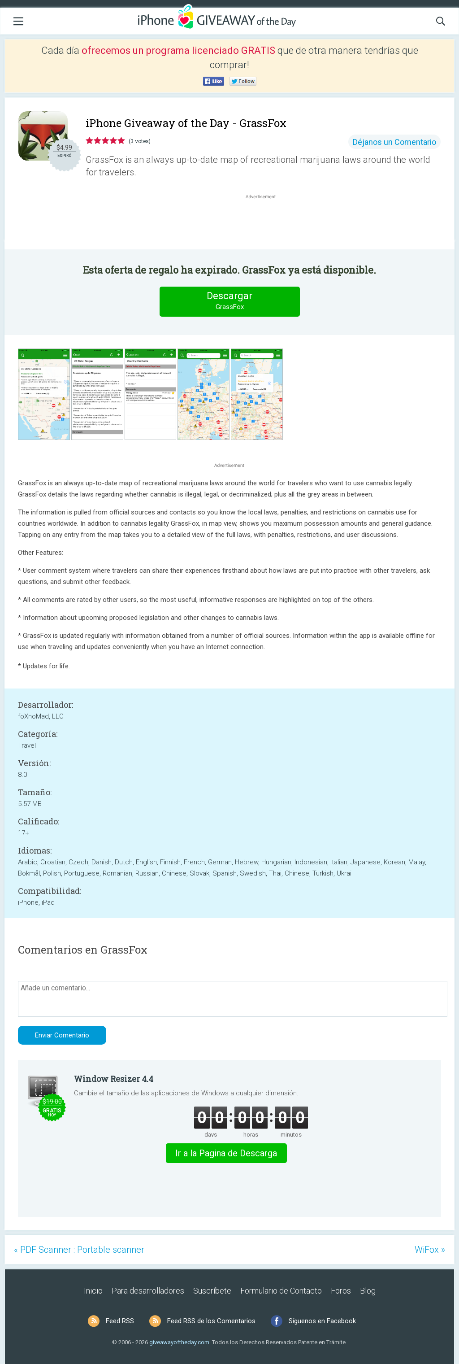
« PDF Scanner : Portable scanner (79, 1249)
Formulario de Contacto (281, 1290)
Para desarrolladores (148, 1290)
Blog (368, 1290)
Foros (341, 1290)
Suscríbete (212, 1290)
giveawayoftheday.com (179, 1342)
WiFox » (430, 1249)
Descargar (229, 301)
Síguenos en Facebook (322, 1321)
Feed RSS (120, 1321)
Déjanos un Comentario (394, 142)
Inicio (93, 1290)
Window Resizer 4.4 (113, 1078)
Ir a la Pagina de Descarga (226, 1153)
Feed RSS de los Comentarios (211, 1321)
